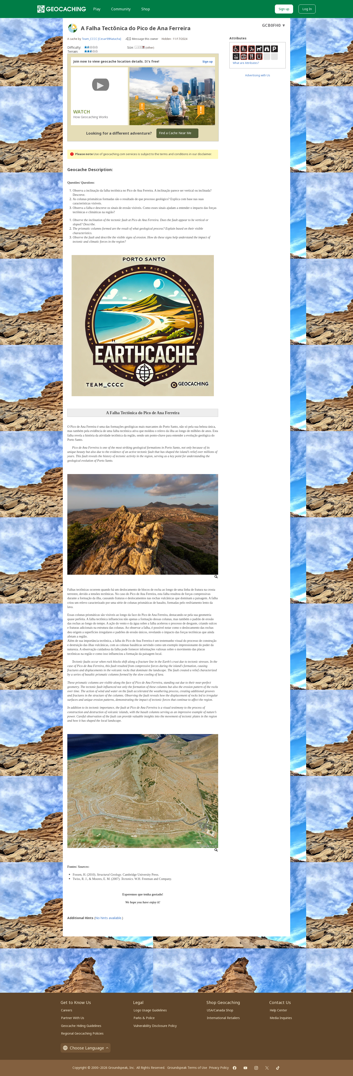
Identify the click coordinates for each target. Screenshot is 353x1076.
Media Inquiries (281, 1018)
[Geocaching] (61, 9)
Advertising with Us (257, 75)
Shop (145, 9)
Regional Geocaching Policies (82, 1033)
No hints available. (108, 918)
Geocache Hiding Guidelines (81, 1026)
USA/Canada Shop (220, 1010)
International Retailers (223, 1018)
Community (121, 9)
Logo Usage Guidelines (150, 1010)
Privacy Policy (219, 1067)
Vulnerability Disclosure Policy (155, 1026)
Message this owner (145, 39)
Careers (66, 1010)
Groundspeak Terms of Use (187, 1067)
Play (96, 9)
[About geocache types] (72, 28)
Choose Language (86, 1048)
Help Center (278, 1010)
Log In (307, 9)
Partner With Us (72, 1018)
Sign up (284, 9)
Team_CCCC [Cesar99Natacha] (101, 39)
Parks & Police (144, 1018)
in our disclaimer (200, 154)
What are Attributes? (246, 63)
